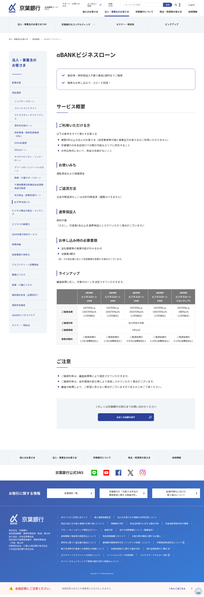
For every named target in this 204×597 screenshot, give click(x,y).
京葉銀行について (144, 11)
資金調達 (35, 38)
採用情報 (192, 11)
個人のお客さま (90, 11)
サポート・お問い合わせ (117, 5)
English (192, 4)
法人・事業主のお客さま (117, 11)
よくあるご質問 (142, 5)
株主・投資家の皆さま (171, 11)
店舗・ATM (162, 5)
